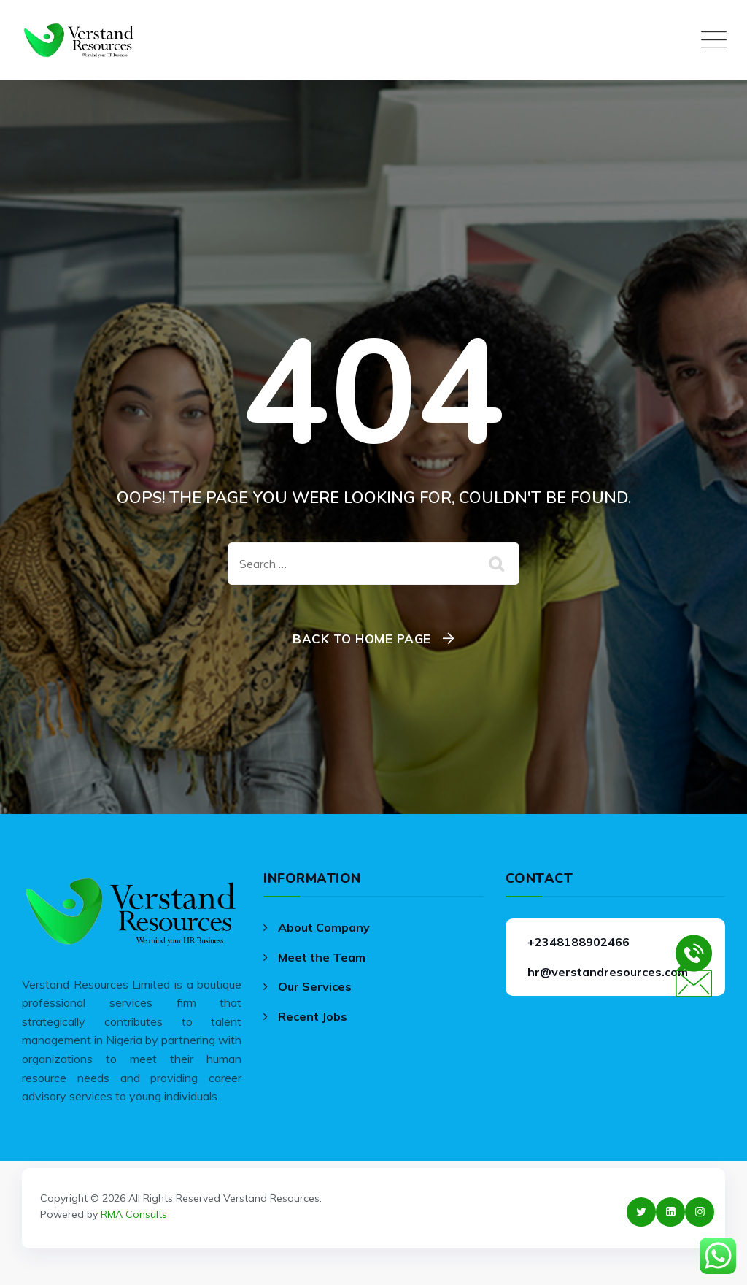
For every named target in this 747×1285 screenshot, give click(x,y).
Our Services (315, 986)
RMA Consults (134, 1214)
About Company (324, 927)
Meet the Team (321, 957)
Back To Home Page (362, 638)
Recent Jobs (312, 1016)
